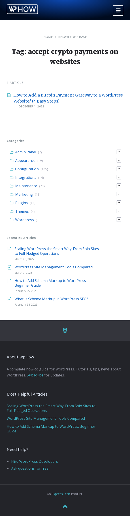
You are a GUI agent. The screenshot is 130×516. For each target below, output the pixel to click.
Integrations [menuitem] (25, 177)
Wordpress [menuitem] (24, 219)
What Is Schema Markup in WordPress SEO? (51, 298)
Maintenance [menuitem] (26, 185)
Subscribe (35, 375)
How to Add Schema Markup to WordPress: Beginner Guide (51, 283)
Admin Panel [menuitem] (25, 152)
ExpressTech (61, 494)
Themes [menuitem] (22, 211)
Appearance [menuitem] (25, 160)
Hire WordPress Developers (34, 461)
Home (48, 37)
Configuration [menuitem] (27, 169)
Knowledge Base (72, 37)
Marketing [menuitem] (24, 194)
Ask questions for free (30, 468)
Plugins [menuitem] (21, 202)
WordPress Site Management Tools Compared (54, 267)
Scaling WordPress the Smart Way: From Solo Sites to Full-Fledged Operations (57, 251)
